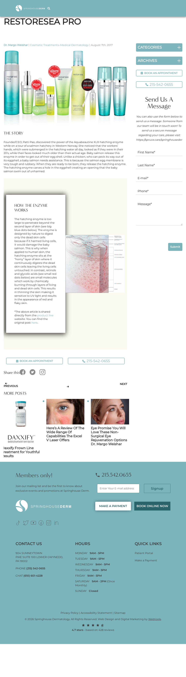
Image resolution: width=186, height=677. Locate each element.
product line (45, 315)
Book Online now (152, 506)
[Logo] (31, 8)
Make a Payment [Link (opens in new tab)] (146, 560)
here (34, 322)
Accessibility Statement (96, 612)
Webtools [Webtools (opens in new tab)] (154, 619)
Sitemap (119, 612)
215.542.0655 (113, 475)
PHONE (30, 568)
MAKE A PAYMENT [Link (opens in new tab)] (113, 506)
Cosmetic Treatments (44, 45)
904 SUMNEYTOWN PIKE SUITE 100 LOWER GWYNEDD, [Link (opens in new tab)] (39, 557)
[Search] (49, 8)
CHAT (29, 575)
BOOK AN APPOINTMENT (159, 73)
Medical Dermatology (74, 45)
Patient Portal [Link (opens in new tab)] (144, 553)
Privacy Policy (69, 612)
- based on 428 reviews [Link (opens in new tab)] (93, 627)
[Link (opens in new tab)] (18, 523)
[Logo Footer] (53, 506)
